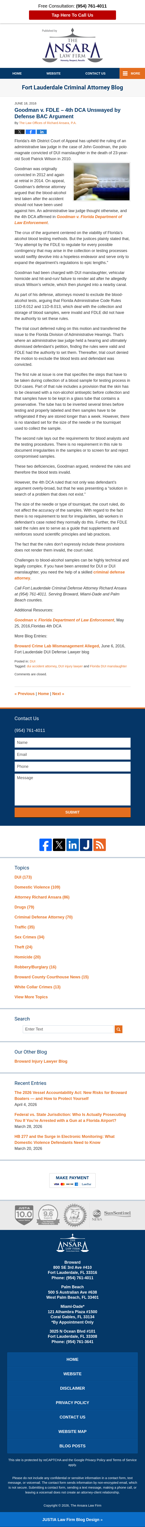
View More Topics (31, 997)
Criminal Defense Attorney (44, 917)
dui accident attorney (42, 666)
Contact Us (72, 1417)
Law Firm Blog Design (70, 1519)
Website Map (72, 1431)
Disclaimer (72, 1388)
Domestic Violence (37, 887)
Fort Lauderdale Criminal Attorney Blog (72, 45)
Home (17, 73)
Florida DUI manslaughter (108, 666)
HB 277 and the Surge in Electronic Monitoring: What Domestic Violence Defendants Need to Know (65, 1139)
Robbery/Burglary (35, 967)
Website (53, 73)
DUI (32, 661)
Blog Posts (72, 1446)
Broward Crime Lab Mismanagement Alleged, (57, 646)
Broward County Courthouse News (52, 977)
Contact (95, 73)
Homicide (28, 957)
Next (58, 694)
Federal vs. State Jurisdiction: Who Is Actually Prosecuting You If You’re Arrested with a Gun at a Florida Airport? (70, 1117)
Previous (25, 694)
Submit (72, 812)
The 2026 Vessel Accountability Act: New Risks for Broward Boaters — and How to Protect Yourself (71, 1095)
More (135, 73)
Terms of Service (125, 1460)
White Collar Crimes (38, 987)
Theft (24, 947)
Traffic (25, 927)
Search (118, 1029)
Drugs (24, 907)
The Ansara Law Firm (86, 1505)
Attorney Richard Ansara (42, 897)
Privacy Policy (72, 1403)
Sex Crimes (29, 937)
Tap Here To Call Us (72, 15)
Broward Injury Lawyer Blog (41, 1061)
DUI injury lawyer (70, 666)
